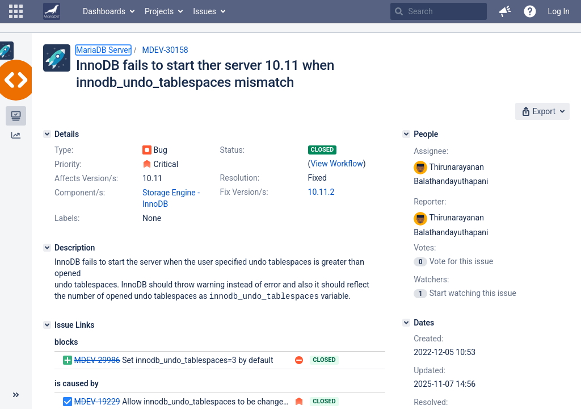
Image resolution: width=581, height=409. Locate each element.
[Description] (47, 248)
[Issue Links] (47, 324)
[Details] (47, 134)
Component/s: (79, 192)
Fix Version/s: (244, 192)
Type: (63, 150)
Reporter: (430, 201)
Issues (204, 11)
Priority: (68, 164)
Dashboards (104, 11)
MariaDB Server (103, 50)
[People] (406, 134)
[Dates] (406, 323)
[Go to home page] (51, 11)
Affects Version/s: (86, 178)
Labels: (66, 218)
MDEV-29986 (97, 359)
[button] (16, 11)
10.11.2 (321, 192)
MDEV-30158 (165, 50)
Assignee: (431, 151)
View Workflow (337, 163)
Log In (559, 11)
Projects (159, 11)
